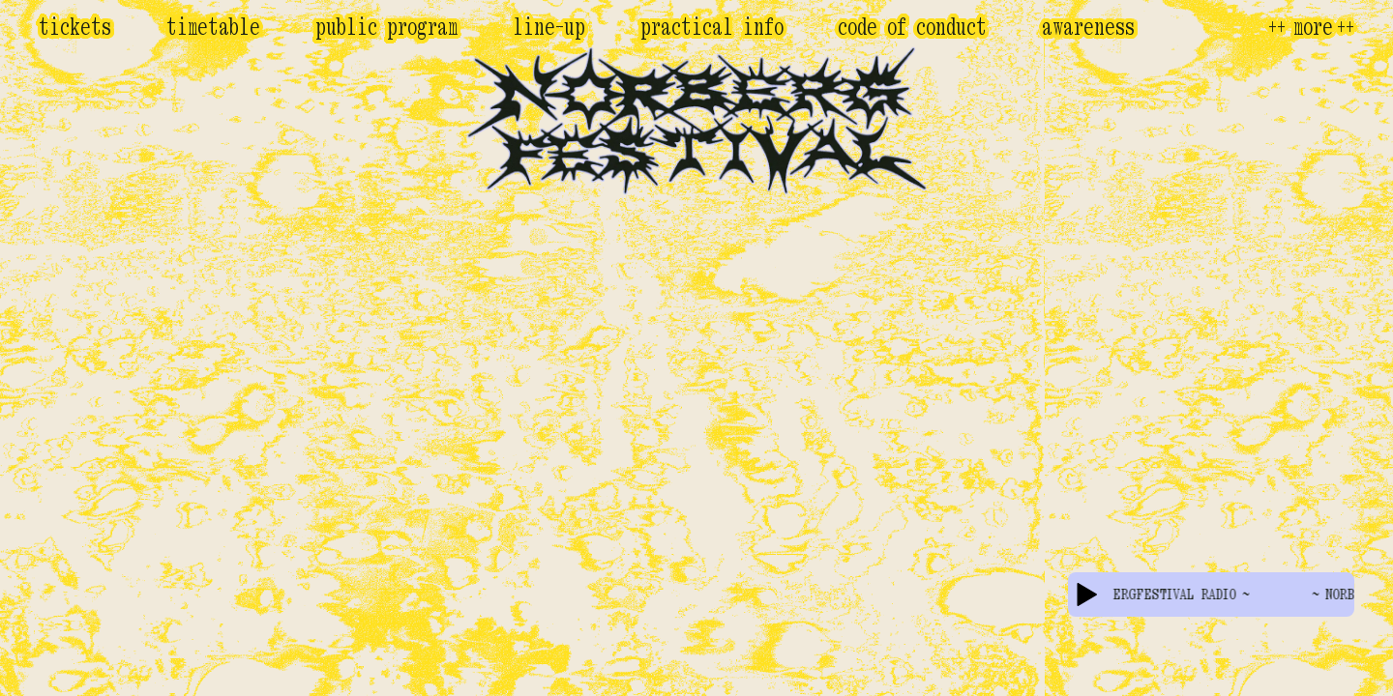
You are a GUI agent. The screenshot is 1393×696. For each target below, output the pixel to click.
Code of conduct (912, 27)
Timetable (213, 27)
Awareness (1088, 27)
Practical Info (712, 27)
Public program (386, 27)
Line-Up (549, 27)
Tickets (75, 27)
